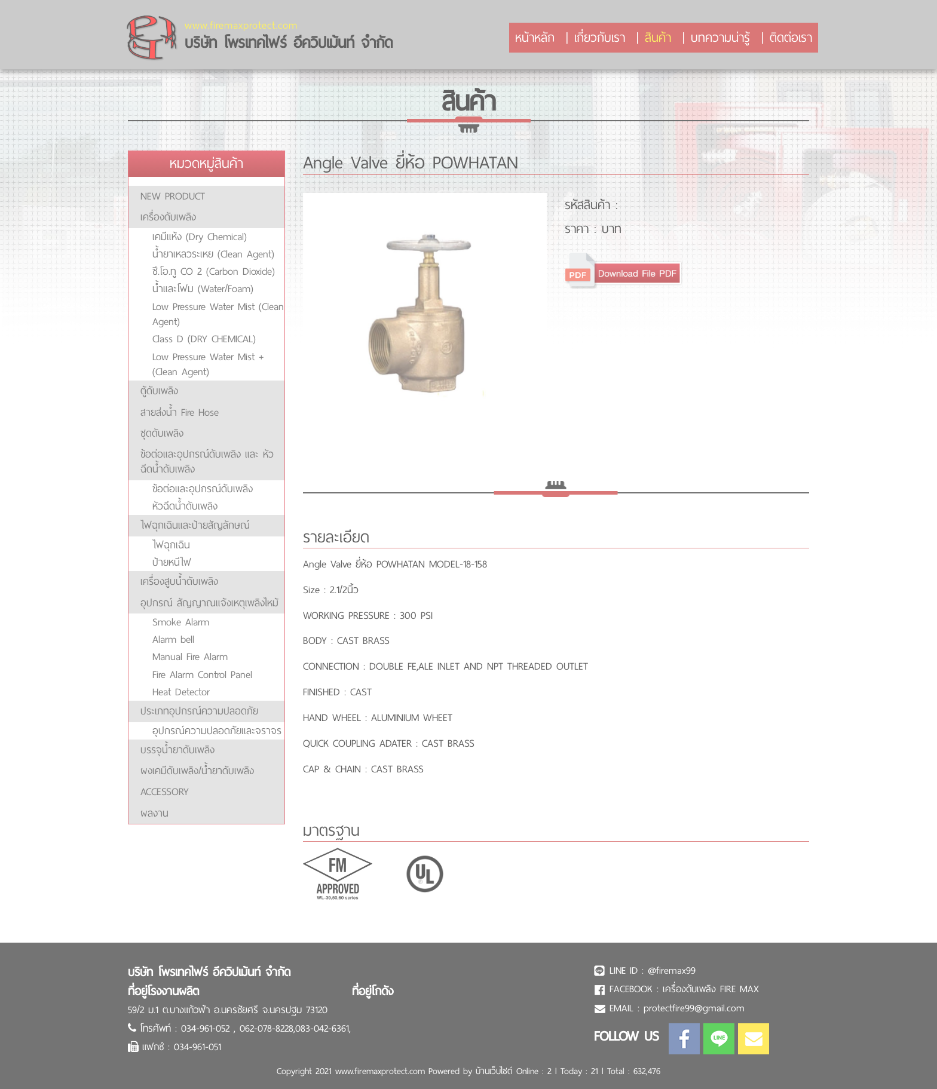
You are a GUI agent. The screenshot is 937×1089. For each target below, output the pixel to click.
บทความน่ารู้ (720, 37)
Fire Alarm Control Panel (202, 674)
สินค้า (658, 37)
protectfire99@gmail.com (694, 1008)
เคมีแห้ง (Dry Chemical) (199, 237)
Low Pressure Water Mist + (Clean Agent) (208, 364)
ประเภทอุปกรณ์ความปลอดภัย (199, 711)
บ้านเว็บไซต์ (494, 1071)
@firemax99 (672, 970)
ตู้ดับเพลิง (159, 391)
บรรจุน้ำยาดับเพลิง (177, 750)
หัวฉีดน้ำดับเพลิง (185, 506)
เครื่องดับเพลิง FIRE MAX (711, 989)
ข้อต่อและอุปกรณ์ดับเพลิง (202, 489)
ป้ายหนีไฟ (171, 562)
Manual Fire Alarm (190, 656)
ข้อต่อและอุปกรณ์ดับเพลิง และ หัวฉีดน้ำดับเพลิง (207, 461)
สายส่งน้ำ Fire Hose (179, 412)
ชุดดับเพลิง (161, 433)
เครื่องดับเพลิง (168, 217)
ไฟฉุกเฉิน (171, 545)
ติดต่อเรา (791, 37)
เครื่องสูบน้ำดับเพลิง (179, 581)
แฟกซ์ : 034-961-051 (181, 1047)
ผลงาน (154, 813)
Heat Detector (181, 692)
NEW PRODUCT (172, 196)
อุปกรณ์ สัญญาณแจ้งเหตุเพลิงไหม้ (209, 603)
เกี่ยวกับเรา (599, 37)
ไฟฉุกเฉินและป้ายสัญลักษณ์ (195, 525)
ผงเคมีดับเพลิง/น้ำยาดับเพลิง (197, 771)
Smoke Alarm (180, 622)
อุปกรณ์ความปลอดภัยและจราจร (216, 731)
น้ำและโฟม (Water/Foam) (202, 288)
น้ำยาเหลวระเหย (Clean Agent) (213, 254)
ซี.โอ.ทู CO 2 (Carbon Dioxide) (213, 271)
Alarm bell (173, 639)
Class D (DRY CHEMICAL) (204, 339)
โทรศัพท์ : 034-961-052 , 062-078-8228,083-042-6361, (245, 1028)
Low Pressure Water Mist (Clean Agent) (218, 313)
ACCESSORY (164, 791)
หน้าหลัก (535, 37)
